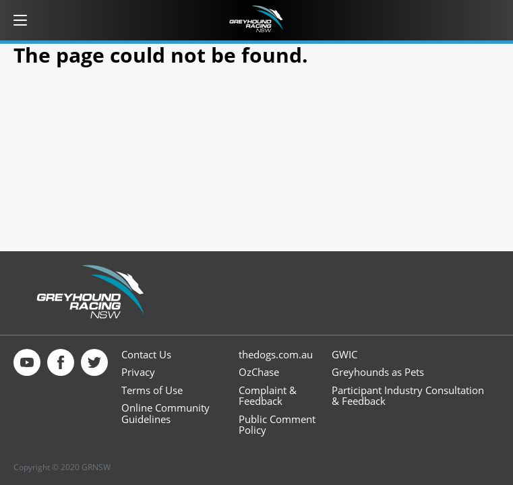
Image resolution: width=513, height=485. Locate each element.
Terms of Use (152, 390)
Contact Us (146, 354)
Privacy (138, 372)
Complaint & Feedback (268, 396)
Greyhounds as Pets (378, 372)
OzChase (259, 372)
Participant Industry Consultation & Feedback (408, 396)
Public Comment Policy (277, 425)
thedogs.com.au (276, 354)
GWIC (344, 354)
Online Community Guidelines (165, 413)
